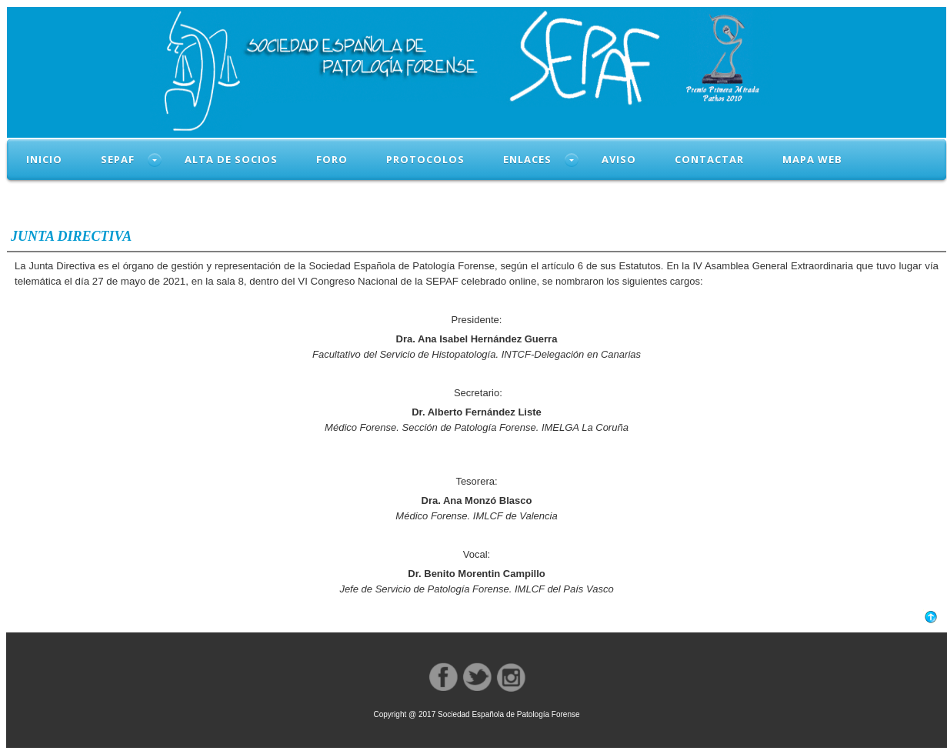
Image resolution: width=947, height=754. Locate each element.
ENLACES (527, 159)
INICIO (44, 159)
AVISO (619, 159)
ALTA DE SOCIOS (231, 159)
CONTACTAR (709, 159)
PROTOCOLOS (425, 159)
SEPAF (118, 159)
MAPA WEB (812, 159)
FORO (332, 159)
